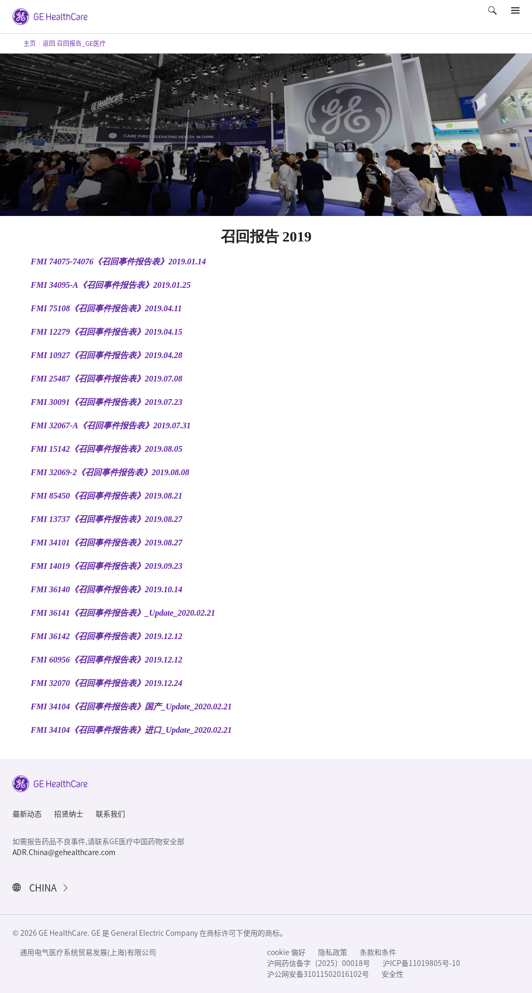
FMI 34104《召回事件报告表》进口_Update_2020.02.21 (131, 729)
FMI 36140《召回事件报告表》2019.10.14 (106, 589)
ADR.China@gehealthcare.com (64, 852)
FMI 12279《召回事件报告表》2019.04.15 (106, 331)
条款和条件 (378, 952)
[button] (493, 17)
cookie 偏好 (286, 952)
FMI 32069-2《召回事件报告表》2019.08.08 (110, 472)
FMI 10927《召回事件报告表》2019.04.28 (106, 355)
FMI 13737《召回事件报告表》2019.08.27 (106, 519)
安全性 (392, 974)
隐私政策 (332, 952)
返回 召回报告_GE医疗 (74, 43)
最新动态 (27, 814)
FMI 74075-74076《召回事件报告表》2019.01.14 (118, 261)
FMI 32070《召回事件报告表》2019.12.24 (106, 683)
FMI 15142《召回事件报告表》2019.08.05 (106, 448)
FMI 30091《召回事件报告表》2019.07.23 (106, 402)
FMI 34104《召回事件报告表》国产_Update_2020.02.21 (131, 706)
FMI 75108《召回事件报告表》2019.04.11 (106, 308)
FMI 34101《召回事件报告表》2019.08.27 (106, 542)
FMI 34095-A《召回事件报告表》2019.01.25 (111, 285)
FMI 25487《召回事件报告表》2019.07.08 (106, 378)
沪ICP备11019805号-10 (421, 963)
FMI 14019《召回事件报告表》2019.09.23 (106, 566)
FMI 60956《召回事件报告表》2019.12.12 (106, 659)
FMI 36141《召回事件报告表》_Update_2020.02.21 (123, 612)
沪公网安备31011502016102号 (318, 974)
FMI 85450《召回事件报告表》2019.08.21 (106, 495)
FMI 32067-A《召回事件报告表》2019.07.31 (111, 425)
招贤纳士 (68, 814)
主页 (29, 43)
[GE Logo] (49, 15)
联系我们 (110, 814)
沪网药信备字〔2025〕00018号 (318, 963)
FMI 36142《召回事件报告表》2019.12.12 (106, 636)
